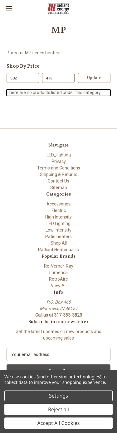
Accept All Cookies (58, 423)
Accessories (58, 203)
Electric (58, 210)
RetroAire (58, 279)
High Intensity (58, 216)
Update (94, 77)
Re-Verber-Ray (58, 266)
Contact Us (58, 180)
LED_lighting (58, 154)
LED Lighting (58, 223)
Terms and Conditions (58, 167)
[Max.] (58, 78)
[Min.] (23, 78)
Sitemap (58, 187)
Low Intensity (58, 230)
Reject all (58, 409)
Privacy (58, 161)
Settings (58, 395)
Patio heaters (58, 236)
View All (58, 285)
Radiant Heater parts (58, 249)
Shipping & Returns (58, 174)
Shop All (59, 243)
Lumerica (58, 272)
